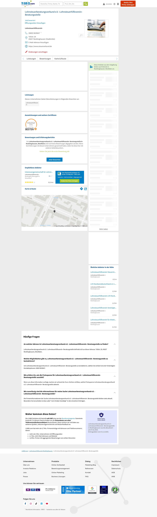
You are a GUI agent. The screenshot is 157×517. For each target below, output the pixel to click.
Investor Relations (29, 468)
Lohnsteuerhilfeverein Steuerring (103, 272)
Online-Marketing (58, 472)
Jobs (25, 472)
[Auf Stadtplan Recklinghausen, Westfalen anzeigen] (85, 188)
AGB (113, 472)
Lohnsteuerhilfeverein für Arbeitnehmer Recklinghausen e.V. (104, 319)
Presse (25, 476)
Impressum (115, 465)
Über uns (26, 465)
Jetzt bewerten (54, 159)
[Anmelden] (108, 4)
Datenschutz (116, 468)
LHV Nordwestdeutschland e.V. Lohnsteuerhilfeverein (104, 284)
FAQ (86, 476)
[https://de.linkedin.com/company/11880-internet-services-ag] (41, 503)
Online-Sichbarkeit (58, 465)
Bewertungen (45, 58)
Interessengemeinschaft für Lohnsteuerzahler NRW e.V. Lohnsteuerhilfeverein (39, 172)
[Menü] (119, 3)
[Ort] (73, 4)
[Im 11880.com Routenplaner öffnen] (81, 188)
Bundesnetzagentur (68, 418)
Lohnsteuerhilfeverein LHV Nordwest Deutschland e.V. (104, 296)
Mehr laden (103, 229)
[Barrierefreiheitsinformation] (115, 3)
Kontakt (88, 472)
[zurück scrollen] (23, 59)
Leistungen (31, 58)
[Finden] (85, 4)
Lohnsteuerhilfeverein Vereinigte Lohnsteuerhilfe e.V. (104, 308)
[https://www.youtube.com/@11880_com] (47, 503)
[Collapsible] (114, 344)
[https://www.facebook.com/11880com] (25, 503)
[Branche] (51, 4)
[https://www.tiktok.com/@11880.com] (36, 503)
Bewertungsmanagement (61, 468)
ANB (113, 476)
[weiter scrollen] (117, 59)
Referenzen (89, 468)
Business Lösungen (58, 476)
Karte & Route (60, 58)
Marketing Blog (90, 465)
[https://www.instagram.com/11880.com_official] (31, 503)
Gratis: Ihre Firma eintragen (128, 3)
